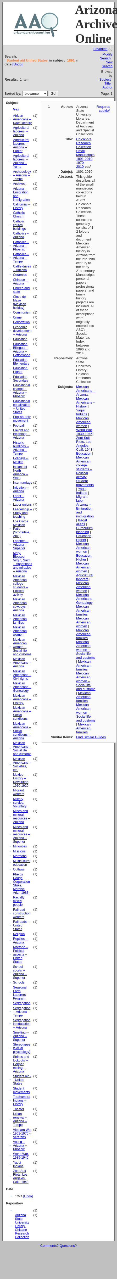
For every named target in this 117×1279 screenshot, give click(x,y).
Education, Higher (20, 370)
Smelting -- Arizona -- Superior (21, 1036)
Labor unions (22, 504)
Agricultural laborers (84, 577)
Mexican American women (20, 630)
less (16, 109)
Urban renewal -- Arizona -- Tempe (20, 1119)
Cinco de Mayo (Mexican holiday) (19, 302)
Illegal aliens (81, 522)
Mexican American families (20, 618)
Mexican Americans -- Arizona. (22, 662)
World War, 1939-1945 (21, 1155)
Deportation (21, 322)
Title (107, 83)
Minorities (20, 846)
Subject (104, 79)
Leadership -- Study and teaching (22, 512)
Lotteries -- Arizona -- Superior (21, 544)
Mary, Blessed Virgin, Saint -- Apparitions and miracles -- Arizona (22, 562)
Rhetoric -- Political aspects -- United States (20, 954)
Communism (22, 312)
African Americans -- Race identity (22, 119)
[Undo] (18, 64)
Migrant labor (81, 498)
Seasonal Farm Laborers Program (19, 993)
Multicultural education (21, 863)
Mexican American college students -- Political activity (20, 585)
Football (19, 425)
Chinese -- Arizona (20, 281)
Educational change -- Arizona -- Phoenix (21, 390)
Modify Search (106, 56)
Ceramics (20, 275)
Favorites (100, 49)
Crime (17, 317)
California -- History (21, 206)
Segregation (22, 1003)
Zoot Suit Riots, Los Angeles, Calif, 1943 (21, 1176)
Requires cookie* (103, 109)
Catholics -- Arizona (21, 235)
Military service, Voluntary (19, 802)
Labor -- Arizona (18, 497)
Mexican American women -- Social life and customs (22, 647)
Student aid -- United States (22, 1079)
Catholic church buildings (19, 225)
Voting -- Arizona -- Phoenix (20, 1145)
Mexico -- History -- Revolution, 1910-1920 (21, 780)
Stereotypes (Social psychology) (21, 1048)
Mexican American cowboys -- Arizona (21, 604)
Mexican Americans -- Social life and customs (22, 748)
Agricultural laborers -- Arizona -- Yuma (21, 161)
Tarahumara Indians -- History (21, 1100)
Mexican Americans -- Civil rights (22, 674)
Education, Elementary (21, 361)
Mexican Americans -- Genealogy (22, 687)
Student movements (21, 1090)
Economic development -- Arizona (22, 330)
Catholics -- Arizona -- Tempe (21, 257)
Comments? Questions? (58, 1246)
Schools (19, 982)
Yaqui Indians (18, 1164)
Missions (19, 851)
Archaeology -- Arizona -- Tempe (22, 175)
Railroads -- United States (21, 925)
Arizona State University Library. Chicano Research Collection (22, 1226)
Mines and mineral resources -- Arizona (21, 816)
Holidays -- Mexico (21, 460)
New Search (107, 64)
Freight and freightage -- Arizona (22, 433)
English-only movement (22, 418)
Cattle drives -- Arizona (22, 268)
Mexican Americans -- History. (22, 699)
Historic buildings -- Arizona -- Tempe (21, 448)
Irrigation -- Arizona (21, 489)
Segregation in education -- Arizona (22, 1023)
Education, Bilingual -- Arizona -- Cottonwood (21, 349)
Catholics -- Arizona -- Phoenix (21, 245)
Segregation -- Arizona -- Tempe (22, 1011)
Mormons (19, 856)
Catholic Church (19, 214)
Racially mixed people (18, 901)
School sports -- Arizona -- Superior (20, 972)
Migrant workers (18, 792)
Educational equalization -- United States (21, 406)
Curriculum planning (84, 530)
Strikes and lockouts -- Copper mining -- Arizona (21, 1064)
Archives (19, 184)
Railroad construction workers (22, 913)
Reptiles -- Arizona (20, 940)
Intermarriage (22, 482)
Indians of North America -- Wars (20, 472)
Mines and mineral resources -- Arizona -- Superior (21, 834)
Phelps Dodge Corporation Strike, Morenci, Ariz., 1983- (21, 884)
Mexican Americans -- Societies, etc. (22, 764)
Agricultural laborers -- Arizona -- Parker (21, 145)
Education (20, 339)
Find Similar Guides (91, 737)
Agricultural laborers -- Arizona (21, 131)
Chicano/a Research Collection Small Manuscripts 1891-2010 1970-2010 (85, 153)
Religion (19, 934)
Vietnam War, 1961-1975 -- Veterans (22, 1133)
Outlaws (19, 869)
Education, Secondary (21, 378)
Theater (18, 1109)
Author (108, 87)
